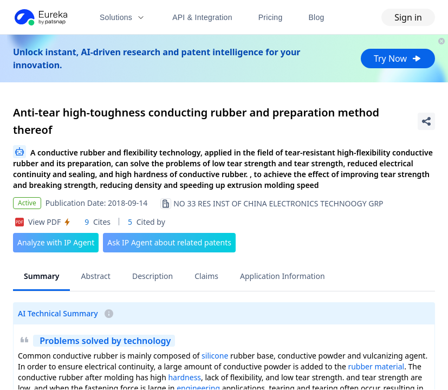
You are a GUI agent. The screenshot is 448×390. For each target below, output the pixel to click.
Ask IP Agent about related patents (169, 242)
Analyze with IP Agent (55, 242)
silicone (215, 355)
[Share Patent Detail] (426, 121)
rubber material (376, 366)
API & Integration (202, 17)
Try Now (398, 58)
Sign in (408, 17)
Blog (316, 17)
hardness (184, 377)
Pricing (270, 17)
